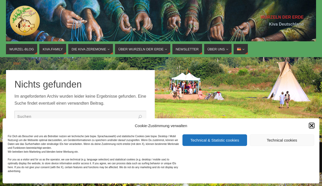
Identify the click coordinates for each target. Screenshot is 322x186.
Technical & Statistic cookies (214, 140)
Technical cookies (282, 140)
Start (17, 63)
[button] (311, 125)
